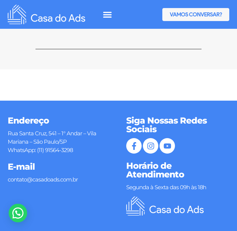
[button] (107, 14)
